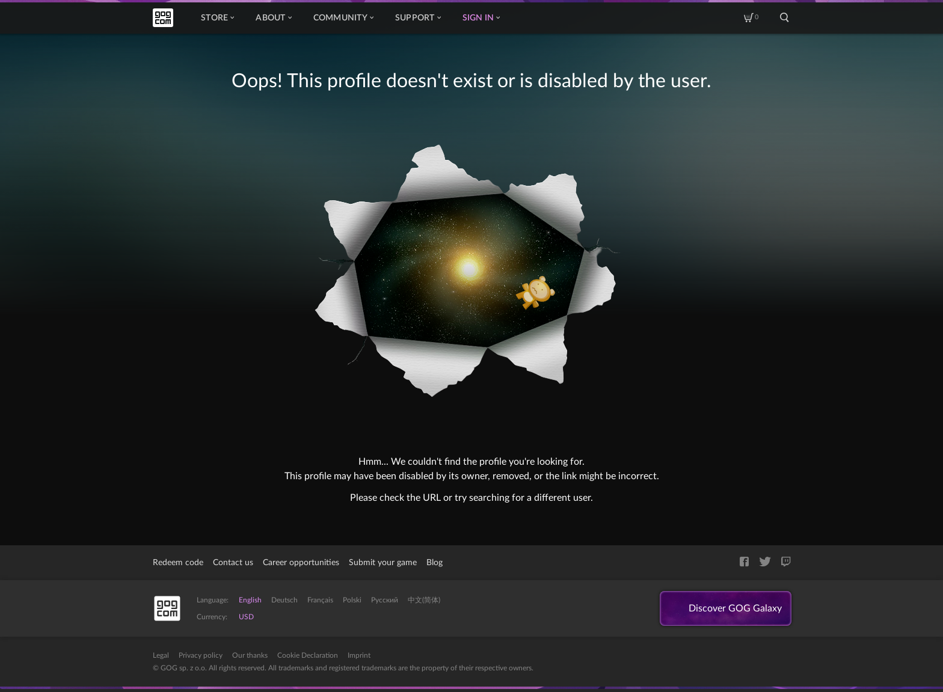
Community (343, 18)
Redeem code (178, 563)
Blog (434, 563)
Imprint (359, 655)
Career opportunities (301, 563)
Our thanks (250, 655)
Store (217, 18)
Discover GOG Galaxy (735, 608)
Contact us (233, 563)
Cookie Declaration (307, 655)
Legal (161, 655)
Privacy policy (201, 655)
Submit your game (383, 563)
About (273, 18)
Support (418, 18)
